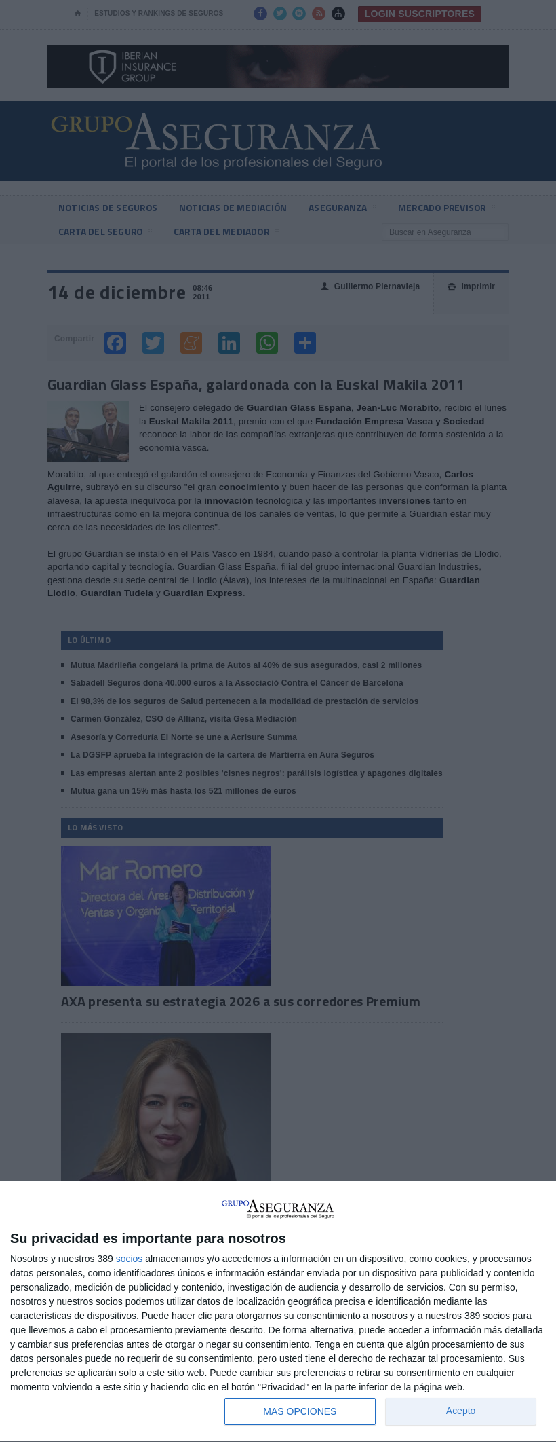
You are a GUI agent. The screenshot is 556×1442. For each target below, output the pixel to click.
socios (129, 1258)
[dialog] (278, 1312)
